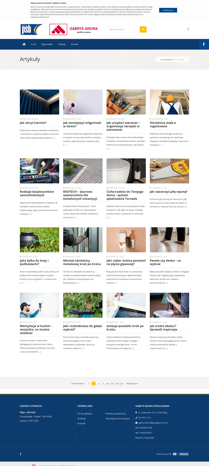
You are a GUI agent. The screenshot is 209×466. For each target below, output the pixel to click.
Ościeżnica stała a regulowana (163, 124)
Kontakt (74, 44)
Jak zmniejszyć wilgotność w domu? (82, 124)
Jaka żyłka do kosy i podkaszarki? (34, 262)
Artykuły (62, 44)
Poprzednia (77, 383)
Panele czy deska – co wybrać (165, 262)
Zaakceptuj (168, 10)
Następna (132, 383)
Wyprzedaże (47, 44)
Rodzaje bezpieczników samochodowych (37, 193)
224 (117, 383)
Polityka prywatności (115, 413)
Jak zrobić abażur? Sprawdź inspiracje (163, 327)
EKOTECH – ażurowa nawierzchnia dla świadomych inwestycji (80, 195)
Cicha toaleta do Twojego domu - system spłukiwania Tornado (124, 195)
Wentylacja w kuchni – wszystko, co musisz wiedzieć (36, 329)
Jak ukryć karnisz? (33, 123)
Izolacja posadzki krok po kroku (125, 327)
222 (107, 383)
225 (121, 383)
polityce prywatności (143, 9)
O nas (33, 44)
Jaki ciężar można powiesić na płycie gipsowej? (126, 262)
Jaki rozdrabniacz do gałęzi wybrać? (82, 327)
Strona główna (166, 59)
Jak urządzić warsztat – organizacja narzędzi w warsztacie (123, 126)
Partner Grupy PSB (164, 454)
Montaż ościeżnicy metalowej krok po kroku (82, 262)
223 (112, 383)
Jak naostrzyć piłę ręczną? (169, 192)
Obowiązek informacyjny (117, 418)
